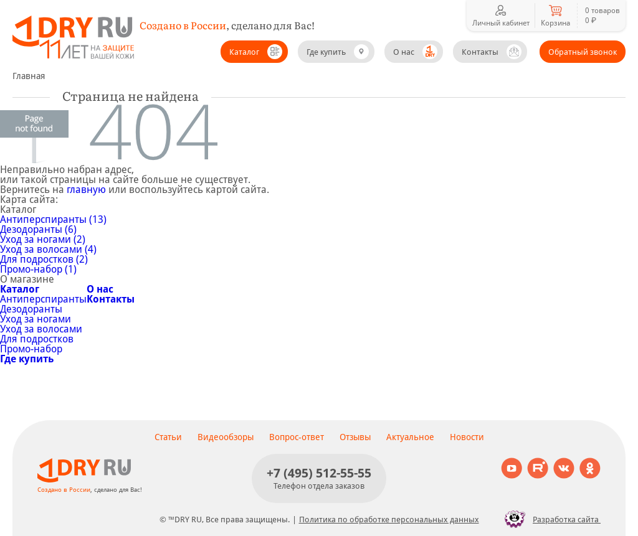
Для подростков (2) (44, 259)
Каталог (244, 52)
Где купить (326, 52)
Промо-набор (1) (38, 269)
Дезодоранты (31, 309)
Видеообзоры (226, 437)
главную (86, 189)
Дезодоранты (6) (38, 229)
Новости (467, 437)
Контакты (480, 52)
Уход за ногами (35, 319)
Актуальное (410, 437)
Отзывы (355, 437)
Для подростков (37, 339)
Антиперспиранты (43, 299)
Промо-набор (31, 349)
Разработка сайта (549, 519)
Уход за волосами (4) (48, 249)
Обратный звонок (582, 52)
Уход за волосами (41, 329)
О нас (403, 52)
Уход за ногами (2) (42, 239)
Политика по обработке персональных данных (389, 519)
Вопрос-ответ (296, 437)
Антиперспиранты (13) (53, 219)
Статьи (168, 437)
